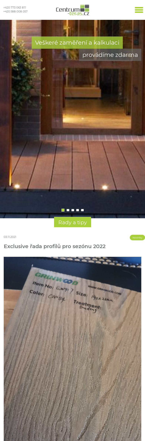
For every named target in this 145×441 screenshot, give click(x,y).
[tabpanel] (72, 119)
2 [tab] (68, 210)
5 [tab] (82, 210)
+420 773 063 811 (14, 7)
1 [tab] (62, 210)
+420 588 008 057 (15, 11)
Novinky (137, 237)
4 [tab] (77, 210)
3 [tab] (72, 210)
